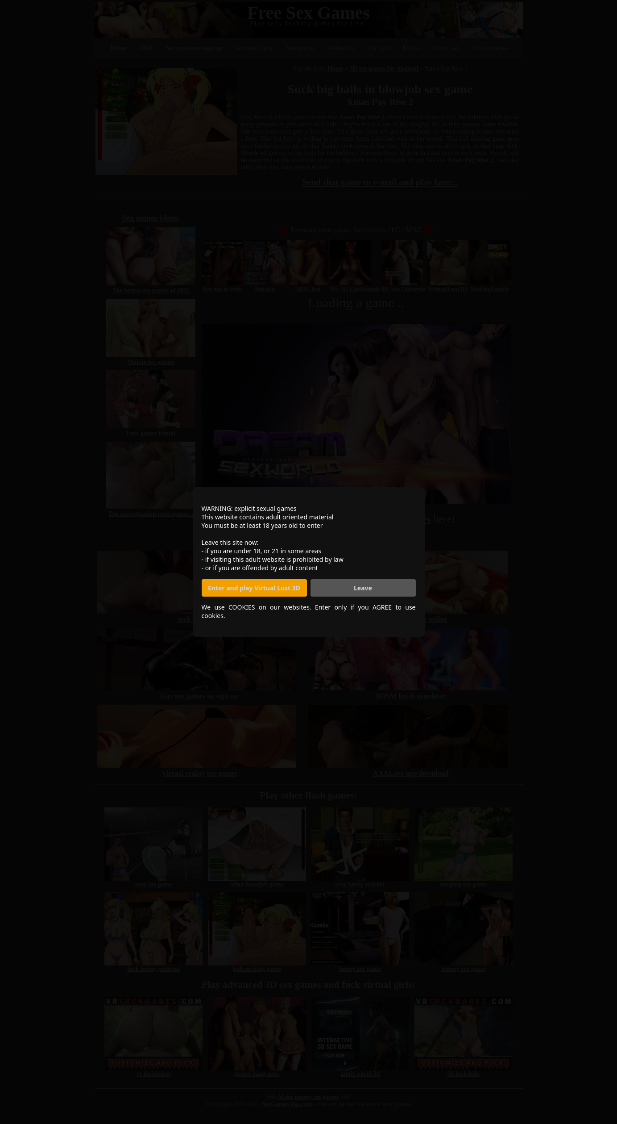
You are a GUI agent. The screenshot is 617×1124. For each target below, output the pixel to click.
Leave (363, 588)
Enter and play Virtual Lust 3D (254, 588)
